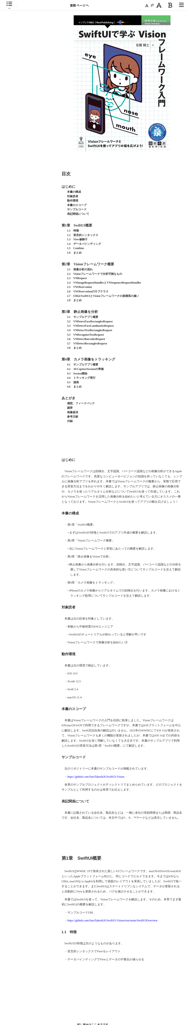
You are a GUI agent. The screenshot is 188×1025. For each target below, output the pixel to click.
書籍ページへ (79, 5)
